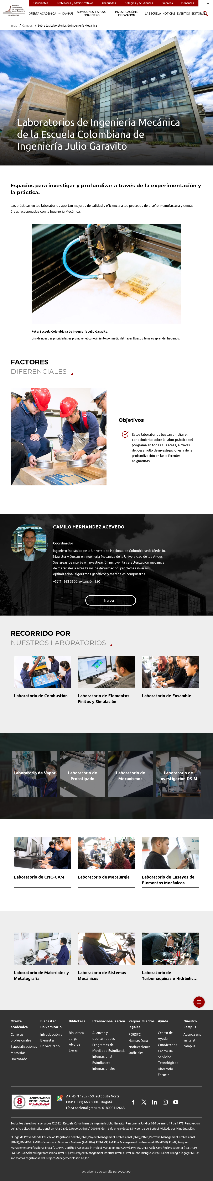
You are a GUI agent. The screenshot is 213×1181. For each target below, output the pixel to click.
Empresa (167, 3)
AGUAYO (124, 1171)
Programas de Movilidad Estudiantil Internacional (108, 1050)
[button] (8, 683)
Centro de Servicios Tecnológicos (168, 1057)
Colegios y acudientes (139, 3)
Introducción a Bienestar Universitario (51, 1040)
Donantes (187, 3)
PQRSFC (135, 1034)
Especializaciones (24, 1046)
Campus (27, 25)
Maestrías (18, 1053)
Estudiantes (40, 3)
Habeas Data (138, 1041)
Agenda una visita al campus (192, 1040)
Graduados (109, 3)
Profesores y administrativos (75, 3)
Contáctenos (167, 1045)
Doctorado (19, 1059)
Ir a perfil (110, 600)
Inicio (14, 25)
